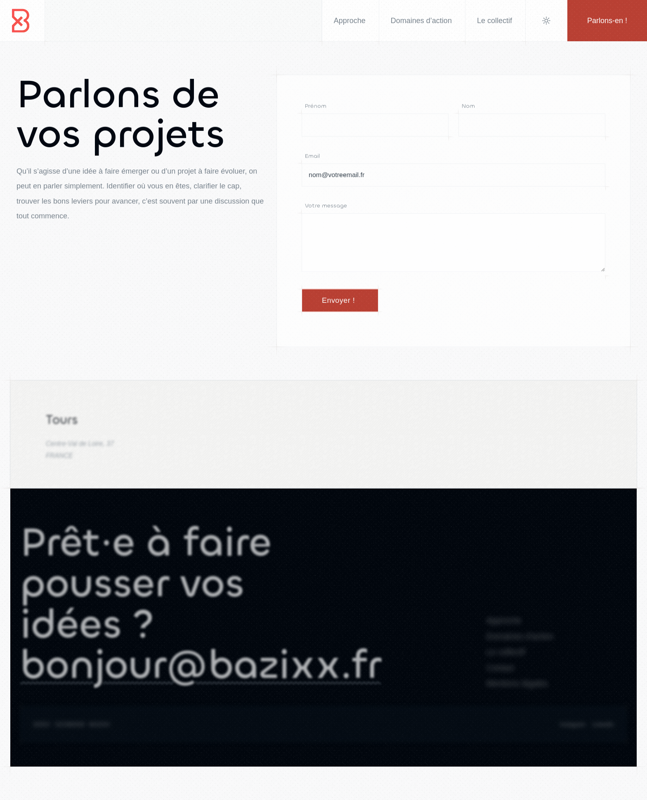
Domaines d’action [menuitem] (421, 21)
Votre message (326, 206)
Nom (468, 106)
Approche (504, 624)
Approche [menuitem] (350, 21)
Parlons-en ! (607, 21)
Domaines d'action (520, 640)
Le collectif (505, 657)
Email (312, 156)
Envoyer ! (338, 301)
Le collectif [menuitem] (494, 21)
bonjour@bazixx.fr (200, 673)
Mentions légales (517, 689)
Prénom (315, 106)
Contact (500, 673)
